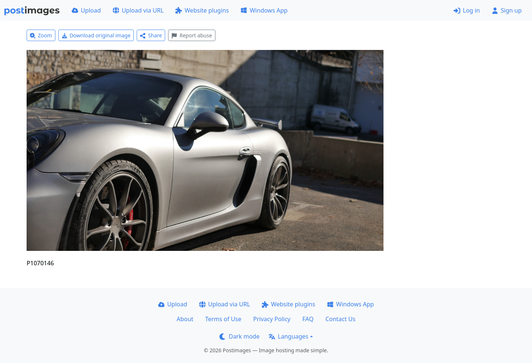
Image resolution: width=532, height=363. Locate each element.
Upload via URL (138, 10)
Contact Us (340, 319)
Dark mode (239, 336)
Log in (467, 10)
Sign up (507, 10)
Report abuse (191, 35)
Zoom (41, 35)
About (185, 319)
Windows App (264, 10)
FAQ (307, 319)
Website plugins (202, 10)
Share (151, 35)
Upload (86, 10)
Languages (288, 336)
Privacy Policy (271, 319)
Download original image (96, 35)
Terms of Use (223, 319)
